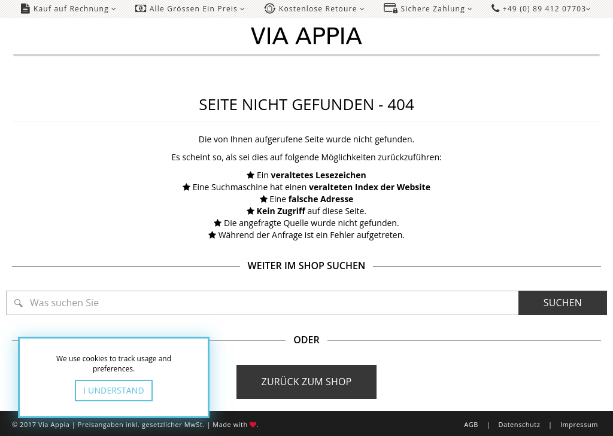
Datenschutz (519, 424)
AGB (471, 424)
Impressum (579, 424)
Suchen (563, 302)
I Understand (113, 390)
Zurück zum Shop (307, 381)
